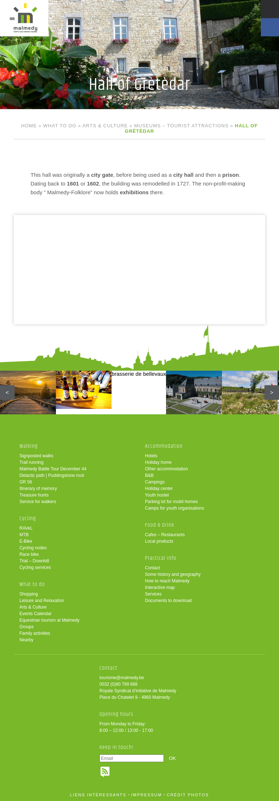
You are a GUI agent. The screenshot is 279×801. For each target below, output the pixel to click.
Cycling (27, 518)
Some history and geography (173, 574)
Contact (152, 567)
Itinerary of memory (38, 488)
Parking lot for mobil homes (171, 501)
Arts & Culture (105, 125)
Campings (155, 482)
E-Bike (25, 541)
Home (29, 125)
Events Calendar (35, 613)
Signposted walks (36, 455)
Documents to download (168, 600)
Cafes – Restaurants (165, 534)
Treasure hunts (33, 495)
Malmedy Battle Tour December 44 (52, 468)
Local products (159, 541)
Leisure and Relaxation (41, 600)
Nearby (26, 639)
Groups (26, 626)
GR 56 (25, 482)
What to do (59, 125)
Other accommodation (166, 468)
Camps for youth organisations (174, 508)
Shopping (28, 594)
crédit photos (188, 795)
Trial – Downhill (34, 560)
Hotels (151, 455)
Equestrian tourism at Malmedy (49, 620)
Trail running (31, 462)
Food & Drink (159, 525)
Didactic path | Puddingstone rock (51, 475)
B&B (149, 475)
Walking (28, 446)
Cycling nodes (32, 547)
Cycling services (35, 567)
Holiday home (158, 462)
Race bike (29, 554)
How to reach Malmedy (167, 580)
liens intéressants (98, 795)
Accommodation (164, 446)
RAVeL (25, 528)
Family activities (34, 633)
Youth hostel (157, 495)
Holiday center (159, 488)
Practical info (160, 558)
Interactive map (160, 587)
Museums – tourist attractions (181, 125)
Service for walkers (37, 501)
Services (153, 594)
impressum (146, 795)
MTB (23, 534)
